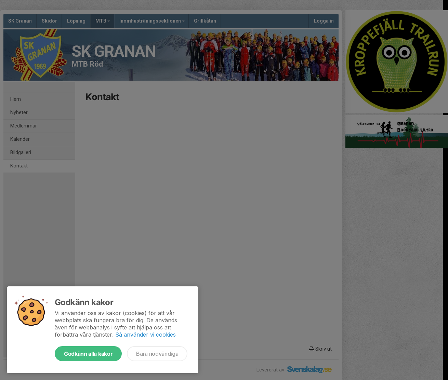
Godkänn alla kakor (88, 353)
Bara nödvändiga (157, 353)
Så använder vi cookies (145, 334)
